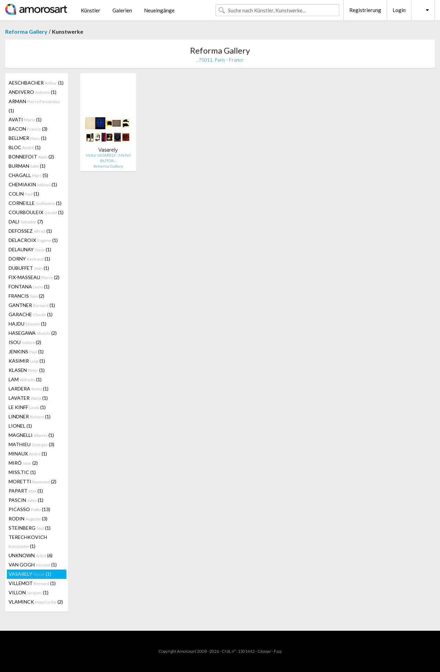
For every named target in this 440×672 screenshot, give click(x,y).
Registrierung (365, 10)
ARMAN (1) (34, 105)
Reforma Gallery (26, 31)
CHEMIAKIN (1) (33, 184)
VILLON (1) (28, 592)
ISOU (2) (25, 342)
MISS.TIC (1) (22, 472)
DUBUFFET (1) (29, 268)
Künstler (90, 10)
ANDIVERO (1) (32, 92)
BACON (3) (28, 129)
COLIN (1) (24, 194)
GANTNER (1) (32, 305)
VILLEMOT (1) (32, 583)
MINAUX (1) (28, 453)
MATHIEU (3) (31, 444)
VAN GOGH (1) (33, 565)
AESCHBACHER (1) (36, 83)
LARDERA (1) (28, 389)
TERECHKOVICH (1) (28, 541)
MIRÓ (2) (23, 463)
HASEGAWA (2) (33, 333)
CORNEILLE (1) (35, 203)
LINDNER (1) (30, 416)
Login (399, 10)
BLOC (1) (25, 147)
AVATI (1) (25, 119)
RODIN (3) (28, 518)
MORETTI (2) (32, 481)
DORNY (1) (29, 259)
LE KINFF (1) (27, 407)
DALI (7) (26, 221)
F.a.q (278, 651)
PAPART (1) (26, 491)
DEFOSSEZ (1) (30, 231)
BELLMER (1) (27, 138)
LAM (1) (25, 379)
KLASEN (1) (27, 370)
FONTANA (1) (29, 286)
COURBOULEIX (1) (36, 212)
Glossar (264, 651)
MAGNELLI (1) (31, 435)
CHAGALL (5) (28, 175)
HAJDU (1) (27, 324)
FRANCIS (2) (26, 296)
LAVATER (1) (28, 398)
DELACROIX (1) (33, 240)
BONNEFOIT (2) (31, 156)
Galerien (122, 10)
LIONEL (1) (20, 426)
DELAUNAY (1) (30, 249)
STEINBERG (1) (30, 528)
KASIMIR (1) (27, 361)
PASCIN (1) (26, 500)
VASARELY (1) (30, 574)
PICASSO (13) (29, 509)
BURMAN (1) (27, 166)
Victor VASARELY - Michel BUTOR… (108, 158)
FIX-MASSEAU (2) (34, 277)
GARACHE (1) (31, 314)
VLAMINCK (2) (36, 602)
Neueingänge (159, 10)
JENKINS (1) (26, 351)
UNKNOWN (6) (31, 555)
